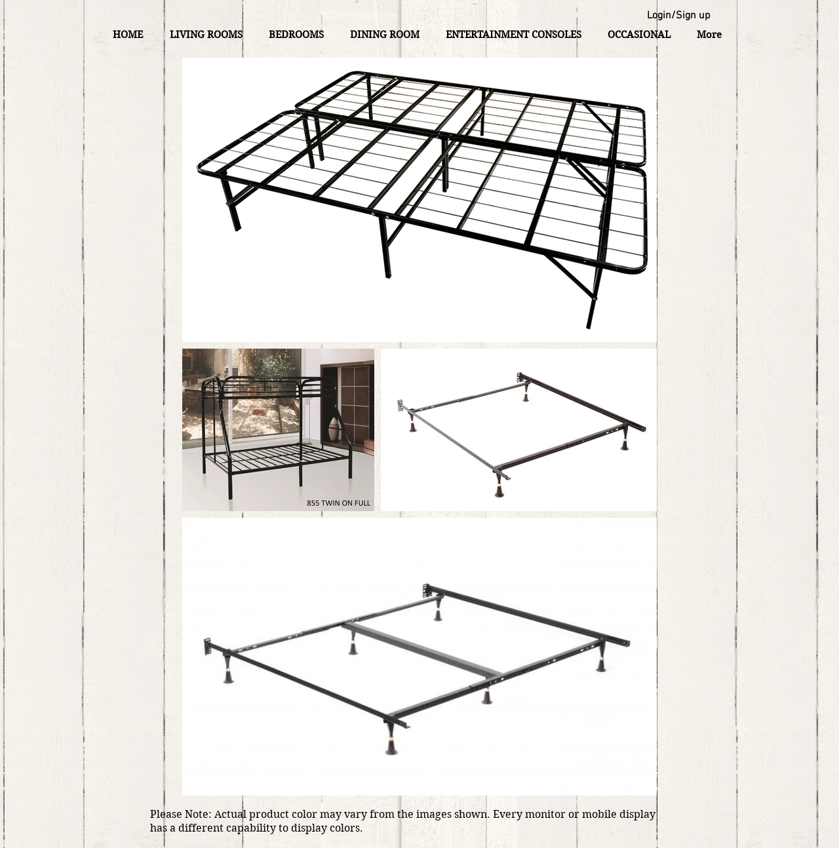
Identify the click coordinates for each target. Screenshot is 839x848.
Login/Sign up (679, 15)
